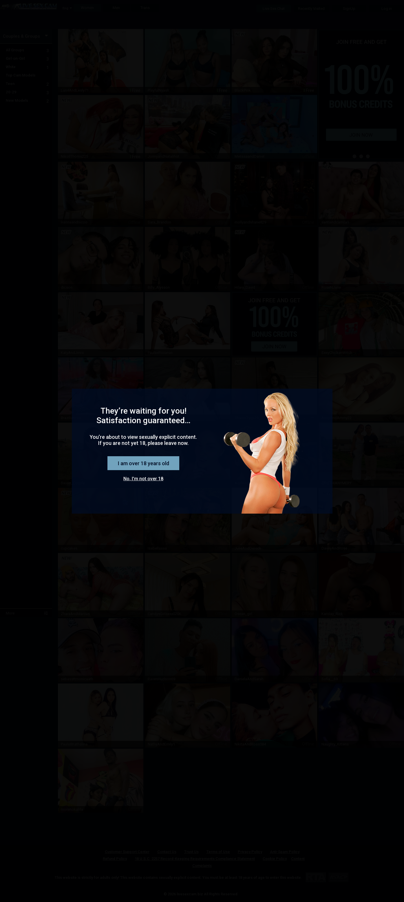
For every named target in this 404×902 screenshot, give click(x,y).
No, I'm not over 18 (143, 478)
